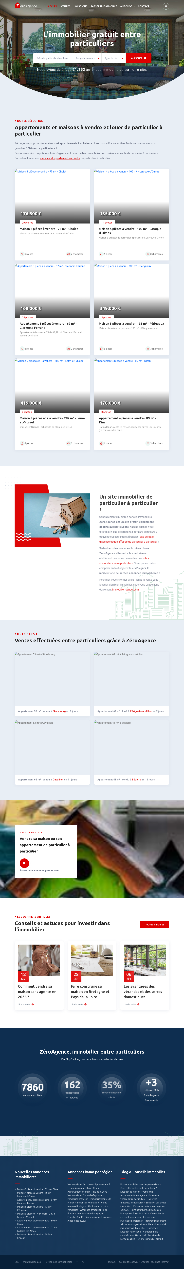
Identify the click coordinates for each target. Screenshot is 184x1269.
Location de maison (130, 1191)
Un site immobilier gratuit (150, 1239)
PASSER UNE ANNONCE (104, 6)
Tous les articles (154, 924)
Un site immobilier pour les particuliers (139, 1184)
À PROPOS (126, 6)
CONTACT (143, 6)
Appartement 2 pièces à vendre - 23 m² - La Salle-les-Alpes (37, 1229)
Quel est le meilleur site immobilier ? (138, 1188)
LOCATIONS (80, 6)
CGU (17, 1262)
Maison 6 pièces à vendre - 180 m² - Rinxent (35, 1236)
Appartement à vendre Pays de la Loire (87, 1191)
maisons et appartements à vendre (60, 158)
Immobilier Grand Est (78, 1199)
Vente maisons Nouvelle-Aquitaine (85, 1195)
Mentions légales (32, 1262)
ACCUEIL (53, 6)
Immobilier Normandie (88, 1202)
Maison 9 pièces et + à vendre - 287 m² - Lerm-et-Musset (37, 1215)
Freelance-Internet (159, 1262)
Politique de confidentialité (58, 1262)
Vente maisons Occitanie (80, 1184)
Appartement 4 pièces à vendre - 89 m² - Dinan (37, 1222)
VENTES (65, 6)
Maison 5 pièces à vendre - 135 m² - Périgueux (35, 1208)
